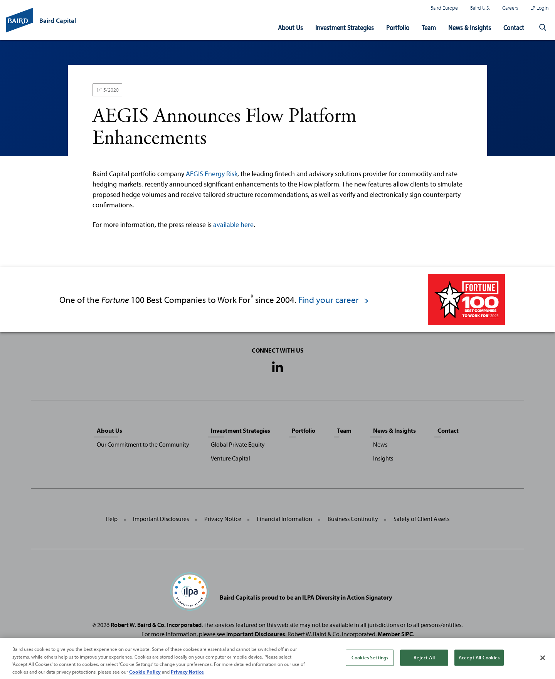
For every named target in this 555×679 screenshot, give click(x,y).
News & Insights (469, 27)
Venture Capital (230, 458)
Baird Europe (444, 7)
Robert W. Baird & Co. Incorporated (156, 625)
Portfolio (397, 27)
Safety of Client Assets (421, 519)
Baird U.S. (480, 7)
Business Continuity (353, 519)
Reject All (424, 661)
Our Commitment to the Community (143, 444)
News (380, 444)
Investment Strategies (344, 27)
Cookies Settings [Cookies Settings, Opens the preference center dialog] (370, 661)
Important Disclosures (161, 519)
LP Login (539, 7)
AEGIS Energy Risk (211, 173)
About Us (290, 27)
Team (429, 27)
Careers (510, 7)
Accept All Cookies (479, 661)
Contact (513, 27)
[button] (542, 27)
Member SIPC (395, 634)
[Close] (542, 661)
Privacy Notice (222, 519)
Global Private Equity (238, 444)
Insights (383, 458)
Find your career (334, 299)
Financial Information (284, 519)
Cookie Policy (145, 675)
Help (112, 519)
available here (233, 224)
